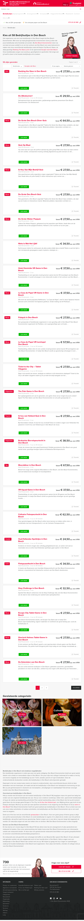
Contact (14, 18)
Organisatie (6, 900)
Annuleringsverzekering (10, 891)
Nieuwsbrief (6, 898)
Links (4, 916)
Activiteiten (6, 905)
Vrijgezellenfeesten (62, 14)
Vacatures (6, 907)
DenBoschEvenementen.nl (25, 3)
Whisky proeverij (39, 891)
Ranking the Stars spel (40, 889)
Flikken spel (37, 886)
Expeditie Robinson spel (26, 886)
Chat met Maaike (66, 868)
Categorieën (6, 896)
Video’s (5, 914)
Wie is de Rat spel (24, 891)
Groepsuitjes (48, 14)
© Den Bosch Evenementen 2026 (60, 902)
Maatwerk (6, 18)
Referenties (6, 902)
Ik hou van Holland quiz (25, 889)
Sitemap (5, 911)
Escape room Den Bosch (49, 51)
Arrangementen (34, 14)
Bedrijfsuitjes (7, 14)
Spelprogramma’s (20, 14)
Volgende (76, 689)
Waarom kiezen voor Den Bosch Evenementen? (17, 875)
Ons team (22, 18)
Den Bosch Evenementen (43, 44)
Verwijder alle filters (30, 67)
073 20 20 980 (73, 23)
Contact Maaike (71, 57)
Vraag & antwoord (8, 893)
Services (5, 909)
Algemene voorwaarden (10, 889)
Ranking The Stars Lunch (21, 51)
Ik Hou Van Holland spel (48, 803)
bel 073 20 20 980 (66, 872)
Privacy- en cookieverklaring (10, 886)
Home (4, 29)
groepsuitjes (35, 816)
